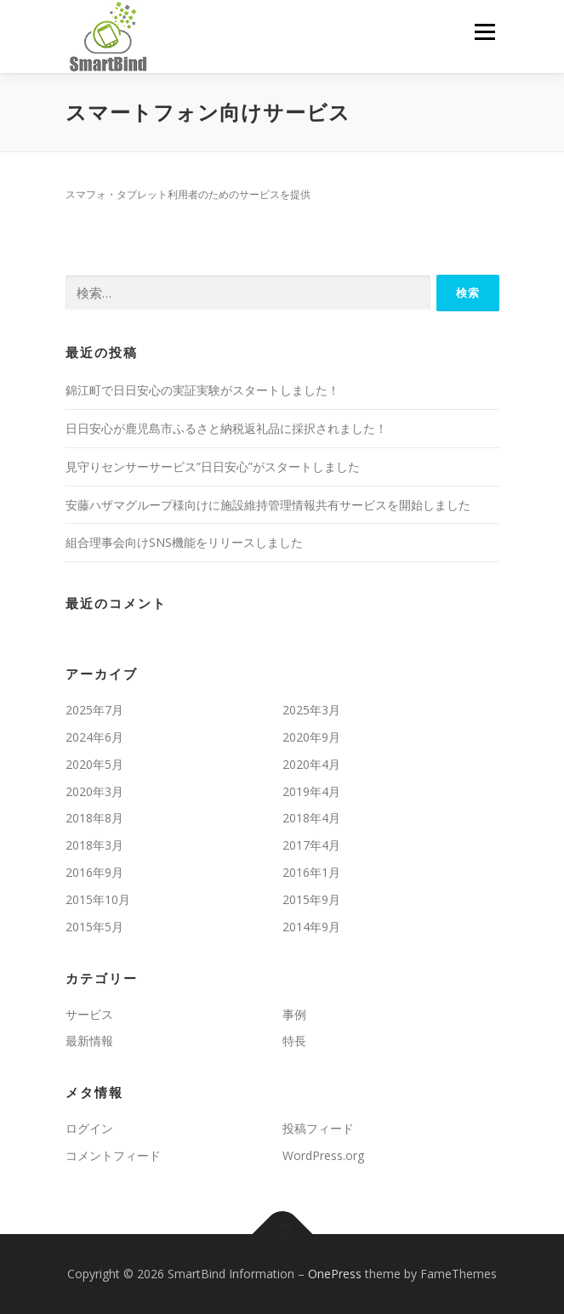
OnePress (335, 1274)
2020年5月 (94, 764)
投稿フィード (318, 1128)
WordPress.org (323, 1155)
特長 (294, 1040)
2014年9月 (311, 927)
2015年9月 (311, 899)
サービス (89, 1014)
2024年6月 (94, 737)
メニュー (484, 32)
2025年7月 (94, 710)
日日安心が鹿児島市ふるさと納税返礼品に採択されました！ (226, 428)
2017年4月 (311, 845)
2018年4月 (311, 818)
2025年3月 (311, 710)
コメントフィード (113, 1155)
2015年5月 (94, 927)
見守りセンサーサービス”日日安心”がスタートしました (213, 466)
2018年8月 (94, 818)
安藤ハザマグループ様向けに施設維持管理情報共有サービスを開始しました (268, 505)
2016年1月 (311, 872)
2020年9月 (311, 737)
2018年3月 (94, 845)
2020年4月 (311, 764)
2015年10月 (98, 899)
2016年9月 (94, 872)
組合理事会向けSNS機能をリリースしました (184, 542)
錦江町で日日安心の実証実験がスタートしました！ (202, 390)
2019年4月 (311, 791)
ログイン (89, 1128)
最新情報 (89, 1040)
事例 (294, 1014)
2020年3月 (94, 791)
